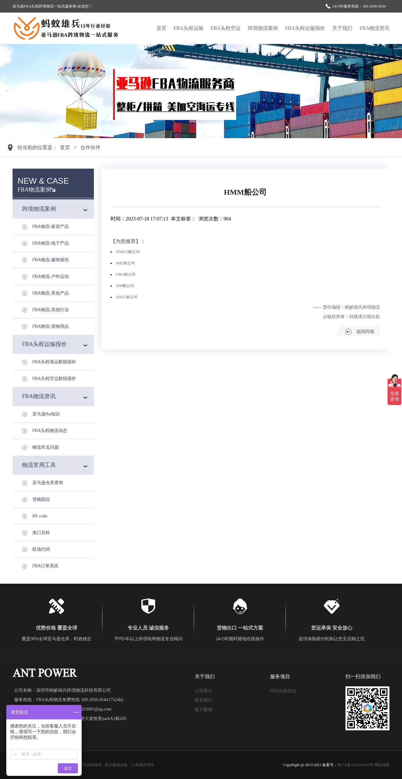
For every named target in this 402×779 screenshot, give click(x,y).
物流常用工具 (39, 465)
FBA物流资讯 (374, 28)
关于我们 (342, 28)
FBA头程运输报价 (305, 28)
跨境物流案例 (263, 28)
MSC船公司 (125, 263)
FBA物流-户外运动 (50, 276)
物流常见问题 (45, 447)
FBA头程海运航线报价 (54, 362)
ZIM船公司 (125, 286)
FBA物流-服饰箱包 (50, 259)
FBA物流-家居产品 (50, 226)
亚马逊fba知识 (46, 414)
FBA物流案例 (34, 190)
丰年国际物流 (90, 765)
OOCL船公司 (127, 297)
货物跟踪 (41, 499)
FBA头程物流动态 (49, 430)
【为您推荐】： (128, 241)
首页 (161, 28)
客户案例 (203, 709)
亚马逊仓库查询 (47, 482)
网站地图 (381, 765)
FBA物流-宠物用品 (50, 326)
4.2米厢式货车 (142, 765)
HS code (39, 516)
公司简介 (203, 691)
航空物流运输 (116, 765)
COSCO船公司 (128, 252)
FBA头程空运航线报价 (54, 378)
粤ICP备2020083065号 (355, 765)
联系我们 (203, 700)
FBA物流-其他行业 (50, 309)
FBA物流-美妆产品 (50, 293)
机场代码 (41, 549)
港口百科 (41, 532)
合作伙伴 (90, 147)
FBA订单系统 (45, 566)
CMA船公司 (126, 274)
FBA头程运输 (189, 28)
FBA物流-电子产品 (50, 243)
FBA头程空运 (226, 28)
